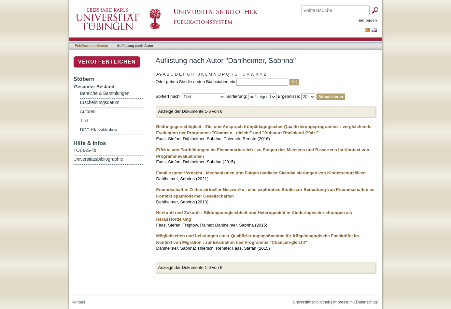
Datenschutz (367, 302)
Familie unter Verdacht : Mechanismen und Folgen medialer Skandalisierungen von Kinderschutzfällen (261, 172)
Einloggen (368, 20)
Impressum (343, 302)
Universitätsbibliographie (98, 159)
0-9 (159, 74)
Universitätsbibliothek (311, 302)
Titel (84, 120)
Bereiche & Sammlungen (105, 93)
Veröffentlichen (107, 62)
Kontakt (78, 302)
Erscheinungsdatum (100, 102)
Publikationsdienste (91, 46)
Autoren (88, 111)
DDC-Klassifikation (98, 129)
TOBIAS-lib (85, 150)
